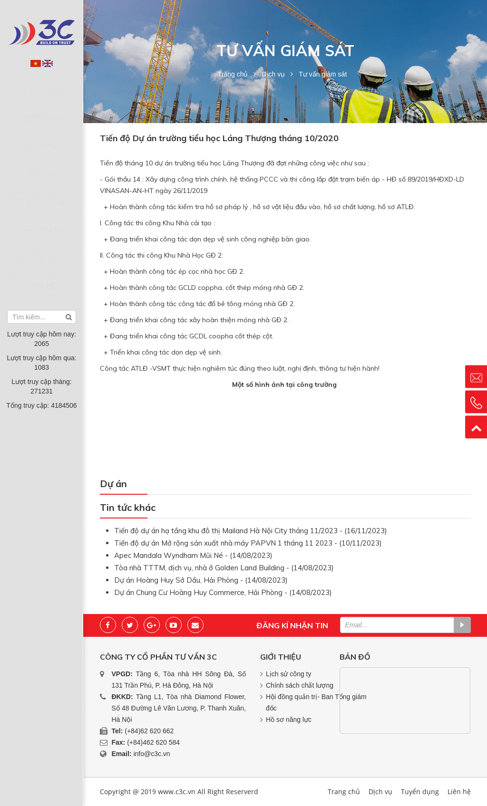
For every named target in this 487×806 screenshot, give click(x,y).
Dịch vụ (42, 121)
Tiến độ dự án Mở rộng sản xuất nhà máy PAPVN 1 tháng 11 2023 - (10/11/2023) (248, 542)
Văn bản (42, 175)
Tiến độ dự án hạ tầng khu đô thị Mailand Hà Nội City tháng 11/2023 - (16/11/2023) (250, 530)
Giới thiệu (41, 103)
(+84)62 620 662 (149, 731)
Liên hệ (42, 212)
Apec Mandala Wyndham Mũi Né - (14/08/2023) (193, 555)
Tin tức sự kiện (42, 157)
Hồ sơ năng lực (289, 719)
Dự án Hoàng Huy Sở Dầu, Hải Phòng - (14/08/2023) (201, 580)
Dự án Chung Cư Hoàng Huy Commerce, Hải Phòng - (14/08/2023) (223, 592)
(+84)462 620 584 (153, 742)
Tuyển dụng (41, 194)
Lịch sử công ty (289, 674)
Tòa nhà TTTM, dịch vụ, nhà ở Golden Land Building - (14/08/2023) (224, 567)
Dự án (42, 139)
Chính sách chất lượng (299, 685)
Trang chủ (41, 85)
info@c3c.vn (151, 754)
